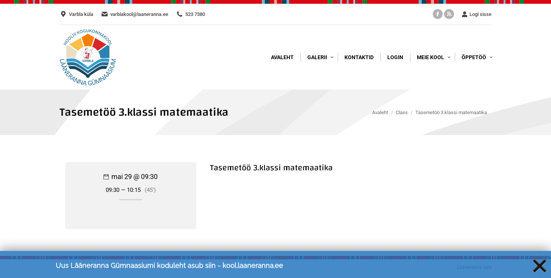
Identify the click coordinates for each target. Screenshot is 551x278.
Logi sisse (477, 14)
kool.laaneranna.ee (252, 269)
